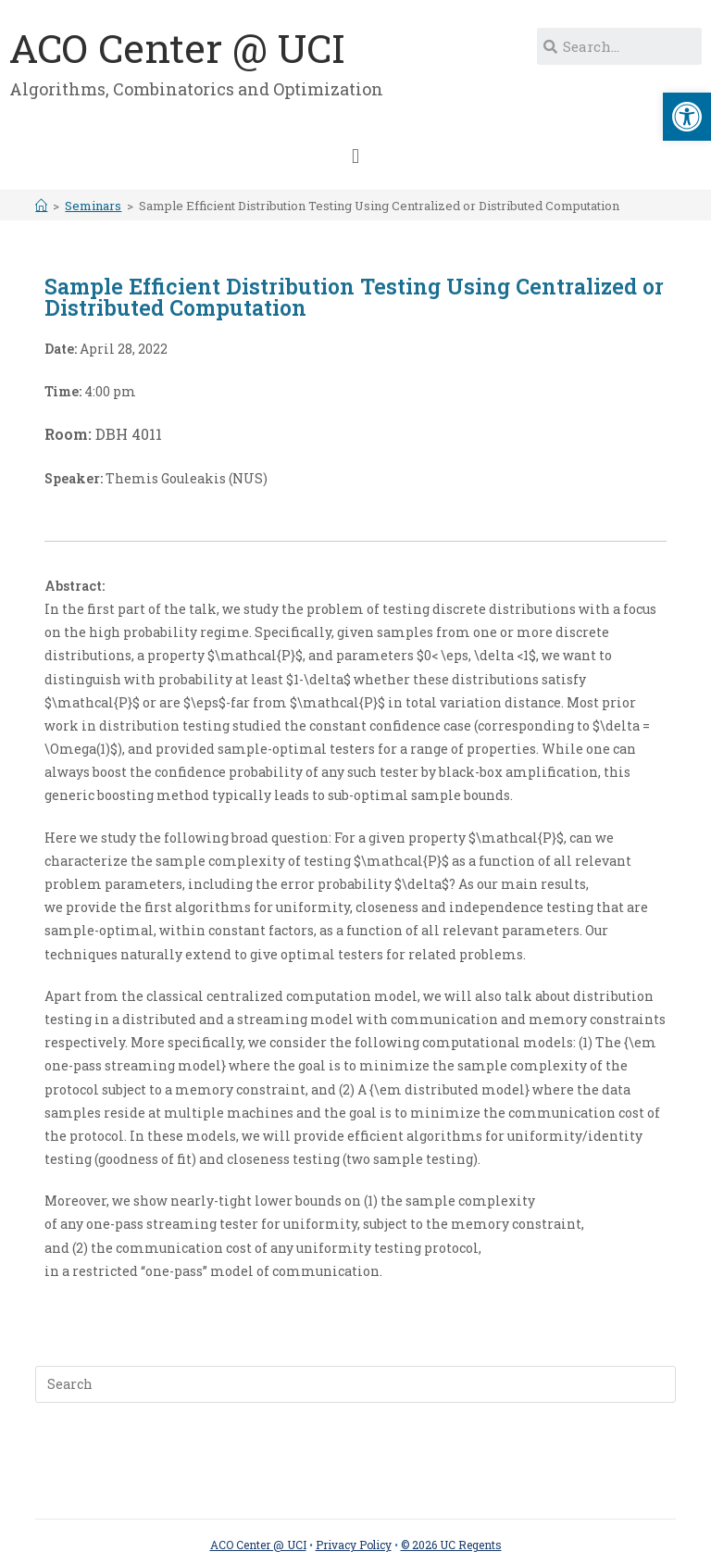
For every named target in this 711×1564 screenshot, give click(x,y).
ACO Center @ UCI (177, 47)
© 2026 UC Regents (451, 1544)
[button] (355, 156)
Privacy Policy (354, 1544)
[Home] (41, 205)
